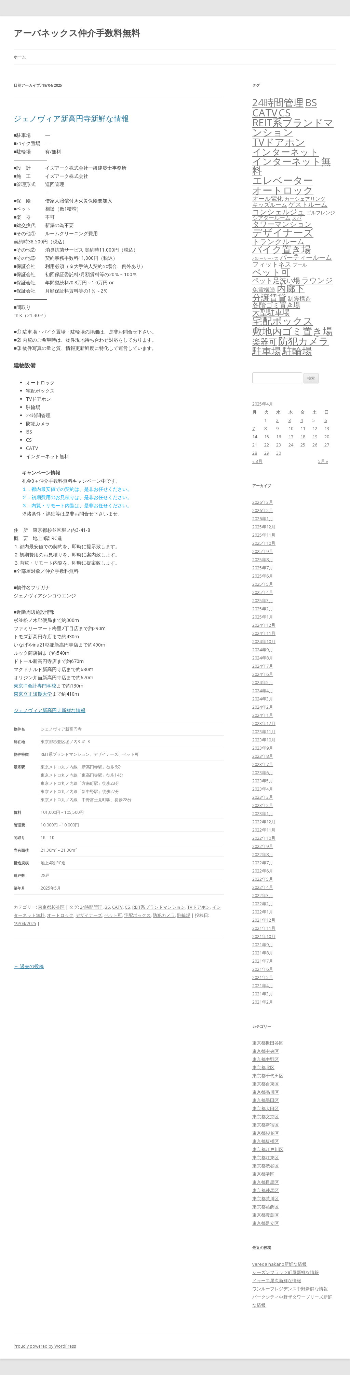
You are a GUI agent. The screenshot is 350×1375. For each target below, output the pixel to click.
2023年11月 (263, 731)
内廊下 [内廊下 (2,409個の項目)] (291, 288)
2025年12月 (263, 527)
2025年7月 (262, 568)
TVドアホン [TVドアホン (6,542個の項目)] (278, 142)
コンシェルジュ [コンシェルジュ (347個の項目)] (278, 211)
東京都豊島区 (265, 1215)
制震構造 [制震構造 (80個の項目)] (299, 298)
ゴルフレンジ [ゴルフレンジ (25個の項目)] (320, 212)
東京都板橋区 (265, 1141)
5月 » (323, 461)
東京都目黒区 (265, 1182)
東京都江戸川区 (267, 1149)
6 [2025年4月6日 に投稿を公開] (325, 420)
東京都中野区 (265, 1059)
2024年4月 (262, 691)
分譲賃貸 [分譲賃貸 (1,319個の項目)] (269, 297)
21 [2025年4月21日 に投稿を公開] (254, 445)
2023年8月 (262, 756)
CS (127, 907)
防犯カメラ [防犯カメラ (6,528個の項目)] (303, 341)
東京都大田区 (265, 1108)
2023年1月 (262, 813)
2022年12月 (263, 822)
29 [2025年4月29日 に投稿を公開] (266, 453)
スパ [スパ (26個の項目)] (296, 218)
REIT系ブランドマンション (158, 907)
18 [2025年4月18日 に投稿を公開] (302, 437)
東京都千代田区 (267, 1076)
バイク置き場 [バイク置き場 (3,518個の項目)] (281, 249)
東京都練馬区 (265, 1190)
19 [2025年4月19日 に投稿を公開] (314, 437)
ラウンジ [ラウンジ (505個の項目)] (317, 280)
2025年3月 (262, 600)
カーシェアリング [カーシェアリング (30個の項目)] (304, 198)
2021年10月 (263, 936)
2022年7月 (262, 863)
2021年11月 (263, 928)
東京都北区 (263, 1067)
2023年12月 (263, 723)
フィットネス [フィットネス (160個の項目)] (271, 264)
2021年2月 (262, 1002)
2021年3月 (262, 994)
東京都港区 (263, 1174)
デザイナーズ (89, 915)
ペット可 (113, 915)
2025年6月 (262, 576)
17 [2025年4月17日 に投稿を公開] (290, 437)
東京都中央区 (265, 1051)
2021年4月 (262, 985)
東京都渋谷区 (265, 1166)
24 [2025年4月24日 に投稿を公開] (290, 445)
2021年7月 (262, 961)
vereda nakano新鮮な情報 (279, 1264)
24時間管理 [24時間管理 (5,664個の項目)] (278, 102)
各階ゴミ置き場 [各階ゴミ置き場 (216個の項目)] (276, 305)
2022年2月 (262, 904)
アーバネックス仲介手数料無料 (77, 33)
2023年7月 (262, 764)
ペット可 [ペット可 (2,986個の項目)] (271, 272)
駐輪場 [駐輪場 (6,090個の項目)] (297, 351)
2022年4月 (262, 887)
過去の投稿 (29, 966)
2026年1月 (262, 518)
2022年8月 (262, 854)
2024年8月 (262, 658)
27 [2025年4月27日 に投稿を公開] (326, 445)
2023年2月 (262, 805)
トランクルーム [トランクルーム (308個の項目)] (278, 241)
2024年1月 (262, 715)
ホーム (20, 57)
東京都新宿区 (265, 1125)
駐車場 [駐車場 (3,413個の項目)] (266, 351)
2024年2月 (262, 707)
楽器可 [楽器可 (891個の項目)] (264, 341)
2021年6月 (262, 969)
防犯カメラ (164, 915)
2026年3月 (262, 502)
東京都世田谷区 (267, 1043)
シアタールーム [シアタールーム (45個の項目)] (271, 218)
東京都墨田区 (265, 1100)
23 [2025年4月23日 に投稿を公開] (278, 445)
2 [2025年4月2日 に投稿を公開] (277, 420)
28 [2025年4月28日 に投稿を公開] (254, 453)
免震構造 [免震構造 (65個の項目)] (263, 290)
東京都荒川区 (265, 1198)
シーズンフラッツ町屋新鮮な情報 (285, 1272)
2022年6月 (262, 871)
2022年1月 (262, 912)
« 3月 (257, 461)
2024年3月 (262, 699)
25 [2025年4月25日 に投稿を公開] (302, 445)
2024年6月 (262, 674)
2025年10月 (263, 543)
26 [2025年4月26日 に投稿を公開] (314, 445)
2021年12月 (263, 920)
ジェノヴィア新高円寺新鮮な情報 (71, 118)
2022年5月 (262, 879)
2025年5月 (262, 584)
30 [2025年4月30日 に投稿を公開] (278, 453)
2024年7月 (262, 666)
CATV (117, 907)
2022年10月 (263, 838)
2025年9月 (262, 551)
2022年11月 (263, 830)
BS (107, 907)
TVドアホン (198, 907)
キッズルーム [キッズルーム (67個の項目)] (269, 205)
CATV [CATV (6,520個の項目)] (264, 112)
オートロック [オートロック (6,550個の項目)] (282, 190)
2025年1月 (262, 617)
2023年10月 (263, 740)
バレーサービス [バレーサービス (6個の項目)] (265, 258)
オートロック (60, 915)
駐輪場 (183, 915)
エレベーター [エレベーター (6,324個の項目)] (282, 180)
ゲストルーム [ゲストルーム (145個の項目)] (307, 204)
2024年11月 (263, 633)
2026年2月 (262, 510)
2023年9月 (262, 748)
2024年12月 (263, 625)
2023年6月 (262, 772)
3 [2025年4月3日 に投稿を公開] (289, 420)
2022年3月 (262, 895)
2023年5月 (262, 781)
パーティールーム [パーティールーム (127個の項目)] (306, 257)
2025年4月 (262, 592)
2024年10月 (263, 641)
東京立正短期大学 (33, 694)
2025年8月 (262, 559)
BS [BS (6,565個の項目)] (311, 102)
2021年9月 (262, 944)
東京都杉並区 (51, 907)
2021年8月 (262, 953)
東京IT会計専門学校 (35, 685)
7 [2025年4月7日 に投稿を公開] (253, 428)
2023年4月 (262, 789)
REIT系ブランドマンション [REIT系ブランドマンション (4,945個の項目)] (293, 127)
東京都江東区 (265, 1157)
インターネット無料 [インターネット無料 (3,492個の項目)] (291, 166)
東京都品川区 (265, 1092)
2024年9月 (262, 650)
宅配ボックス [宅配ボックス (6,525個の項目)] (282, 321)
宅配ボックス (137, 915)
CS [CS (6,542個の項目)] (285, 112)
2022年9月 (262, 846)
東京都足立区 (265, 1223)
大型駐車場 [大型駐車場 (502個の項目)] (271, 312)
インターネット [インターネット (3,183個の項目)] (285, 151)
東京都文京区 (265, 1117)
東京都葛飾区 (265, 1207)
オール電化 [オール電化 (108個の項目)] (267, 198)
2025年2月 (262, 609)
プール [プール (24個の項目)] (300, 264)
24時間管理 (91, 907)
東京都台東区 (265, 1084)
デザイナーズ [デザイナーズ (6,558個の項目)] (282, 232)
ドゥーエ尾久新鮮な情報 (276, 1280)
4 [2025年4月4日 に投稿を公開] (301, 420)
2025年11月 (263, 535)
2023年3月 (262, 797)
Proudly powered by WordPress (45, 1346)
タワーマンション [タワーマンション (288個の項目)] (282, 224)
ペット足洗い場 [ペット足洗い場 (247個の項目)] (276, 280)
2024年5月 (262, 682)
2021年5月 (262, 977)
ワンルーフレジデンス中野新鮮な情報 (290, 1289)
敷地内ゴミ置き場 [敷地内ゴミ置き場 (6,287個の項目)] (292, 331)
